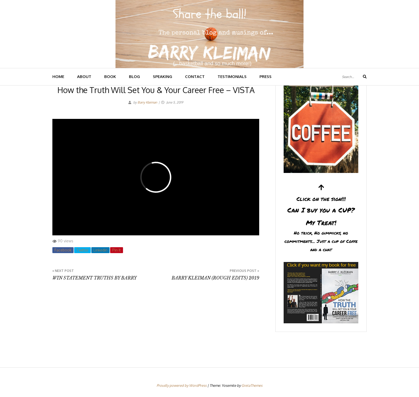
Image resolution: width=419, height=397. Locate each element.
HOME (58, 76)
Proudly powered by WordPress (182, 385)
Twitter (82, 250)
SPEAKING (162, 76)
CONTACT (195, 76)
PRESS (265, 76)
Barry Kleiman (147, 102)
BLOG (134, 76)
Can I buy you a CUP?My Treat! (321, 219)
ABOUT (84, 76)
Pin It (116, 250)
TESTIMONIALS (232, 76)
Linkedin (100, 250)
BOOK (110, 76)
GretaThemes (251, 385)
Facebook (63, 250)
